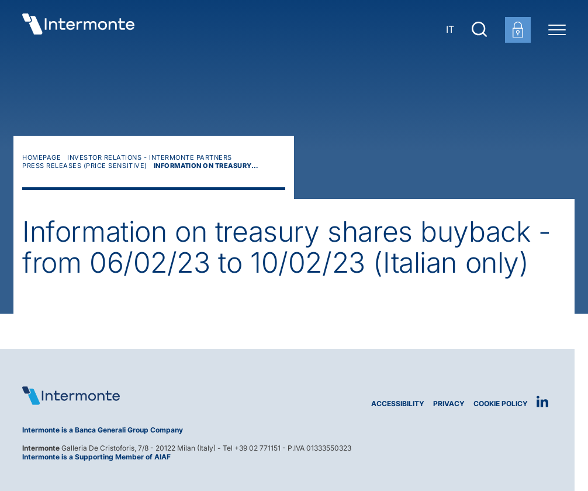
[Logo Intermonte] (153, 395)
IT (450, 29)
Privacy (449, 403)
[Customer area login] (518, 30)
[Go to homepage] (78, 29)
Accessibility (397, 403)
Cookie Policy (500, 403)
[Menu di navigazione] (557, 29)
